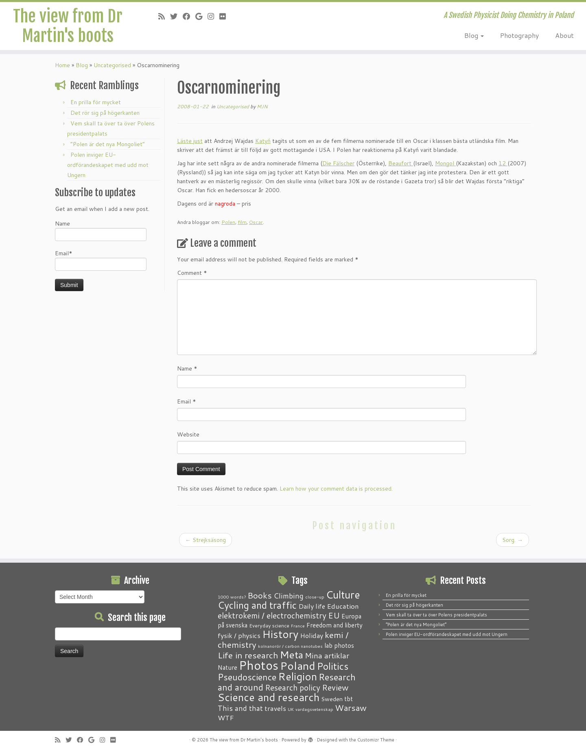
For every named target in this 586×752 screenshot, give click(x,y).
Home (62, 69)
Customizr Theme (375, 740)
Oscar (256, 225)
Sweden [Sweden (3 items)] (332, 699)
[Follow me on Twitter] (176, 16)
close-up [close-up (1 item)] (314, 597)
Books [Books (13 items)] (259, 595)
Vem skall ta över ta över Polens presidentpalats (436, 615)
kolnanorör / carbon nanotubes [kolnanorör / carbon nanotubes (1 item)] (290, 646)
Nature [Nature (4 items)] (227, 667)
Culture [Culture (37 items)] (343, 594)
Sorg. (512, 543)
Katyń (263, 144)
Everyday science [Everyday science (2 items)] (269, 625)
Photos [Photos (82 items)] (258, 665)
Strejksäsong (205, 543)
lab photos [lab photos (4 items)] (339, 645)
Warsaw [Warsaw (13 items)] (351, 708)
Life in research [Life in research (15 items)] (248, 655)
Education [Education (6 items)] (343, 606)
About (564, 35)
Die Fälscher (338, 167)
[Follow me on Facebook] (189, 16)
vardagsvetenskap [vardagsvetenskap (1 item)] (314, 709)
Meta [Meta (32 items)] (291, 654)
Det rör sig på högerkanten (105, 116)
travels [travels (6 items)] (275, 708)
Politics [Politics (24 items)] (332, 666)
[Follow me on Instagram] (213, 16)
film (242, 225)
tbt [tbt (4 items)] (348, 698)
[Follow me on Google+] (201, 16)
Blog (474, 35)
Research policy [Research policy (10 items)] (292, 687)
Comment (192, 276)
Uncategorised (112, 69)
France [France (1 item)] (298, 626)
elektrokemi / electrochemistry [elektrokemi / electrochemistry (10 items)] (272, 615)
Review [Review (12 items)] (335, 687)
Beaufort (400, 167)
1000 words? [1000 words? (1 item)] (232, 597)
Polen (228, 225)
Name (100, 234)
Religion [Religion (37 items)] (297, 676)
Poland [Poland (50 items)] (297, 665)
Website (188, 438)
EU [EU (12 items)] (334, 615)
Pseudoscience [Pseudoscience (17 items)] (247, 677)
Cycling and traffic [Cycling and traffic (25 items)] (257, 605)
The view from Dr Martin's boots (67, 26)
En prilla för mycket (95, 106)
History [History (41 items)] (280, 634)
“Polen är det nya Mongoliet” (107, 148)
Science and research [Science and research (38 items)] (268, 697)
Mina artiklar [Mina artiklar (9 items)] (327, 655)
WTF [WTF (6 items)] (226, 717)
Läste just (190, 144)
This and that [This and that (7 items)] (240, 708)
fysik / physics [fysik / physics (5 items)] (239, 635)
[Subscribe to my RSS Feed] (164, 16)
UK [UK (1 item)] (291, 709)
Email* (100, 263)
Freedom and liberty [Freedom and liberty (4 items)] (334, 624)
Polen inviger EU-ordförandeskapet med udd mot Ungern (108, 168)
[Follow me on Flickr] (225, 16)
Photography (519, 35)
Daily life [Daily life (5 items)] (311, 606)
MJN (262, 110)
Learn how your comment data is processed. (336, 492)
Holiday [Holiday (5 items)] (311, 635)
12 (503, 167)
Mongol (445, 167)
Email (186, 405)
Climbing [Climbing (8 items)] (288, 595)
